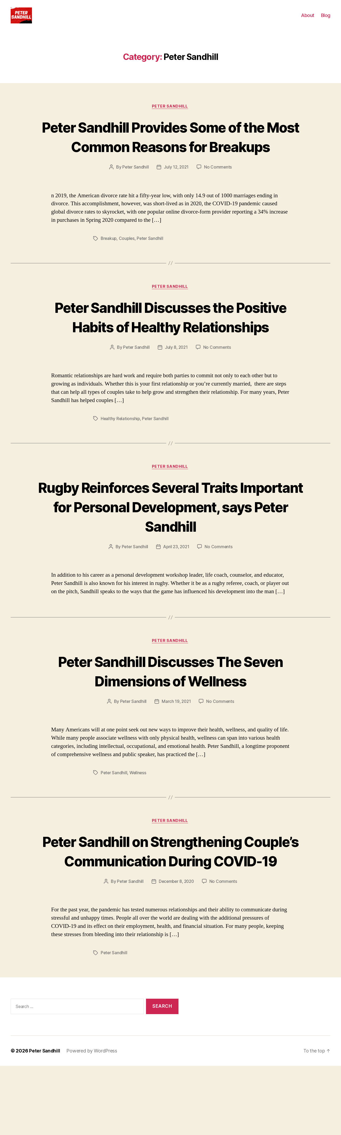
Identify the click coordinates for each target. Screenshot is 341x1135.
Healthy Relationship (121, 466)
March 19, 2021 (176, 750)
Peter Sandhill (170, 114)
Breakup (109, 266)
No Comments (219, 195)
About (307, 19)
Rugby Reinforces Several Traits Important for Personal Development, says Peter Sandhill (170, 554)
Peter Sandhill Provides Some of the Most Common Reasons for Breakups (170, 154)
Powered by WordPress (92, 1120)
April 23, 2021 (176, 595)
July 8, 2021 (176, 395)
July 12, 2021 (176, 195)
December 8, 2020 (176, 950)
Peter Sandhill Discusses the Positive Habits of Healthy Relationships (170, 354)
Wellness (139, 822)
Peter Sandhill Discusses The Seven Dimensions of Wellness (170, 720)
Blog (325, 19)
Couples (128, 266)
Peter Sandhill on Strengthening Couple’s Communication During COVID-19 (170, 910)
